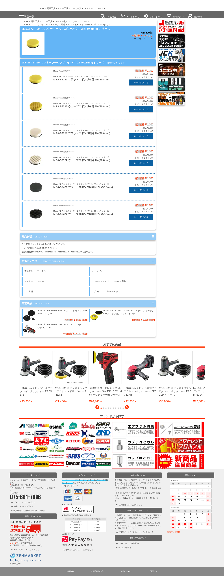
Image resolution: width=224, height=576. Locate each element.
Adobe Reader (30, 488)
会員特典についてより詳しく (130, 505)
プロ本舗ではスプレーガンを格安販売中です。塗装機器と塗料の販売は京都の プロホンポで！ (18, 4)
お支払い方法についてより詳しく (79, 550)
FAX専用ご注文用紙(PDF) (23, 485)
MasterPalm (147, 32)
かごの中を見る (124, 547)
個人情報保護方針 (98, 571)
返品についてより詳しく (23, 507)
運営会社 (154, 571)
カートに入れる (141, 82)
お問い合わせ (126, 571)
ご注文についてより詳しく (24, 502)
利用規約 (70, 571)
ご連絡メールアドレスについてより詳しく (135, 532)
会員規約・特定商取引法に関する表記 (29, 511)
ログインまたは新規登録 (128, 544)
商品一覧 (26, 15)
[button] (97, 408)
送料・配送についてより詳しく (26, 549)
